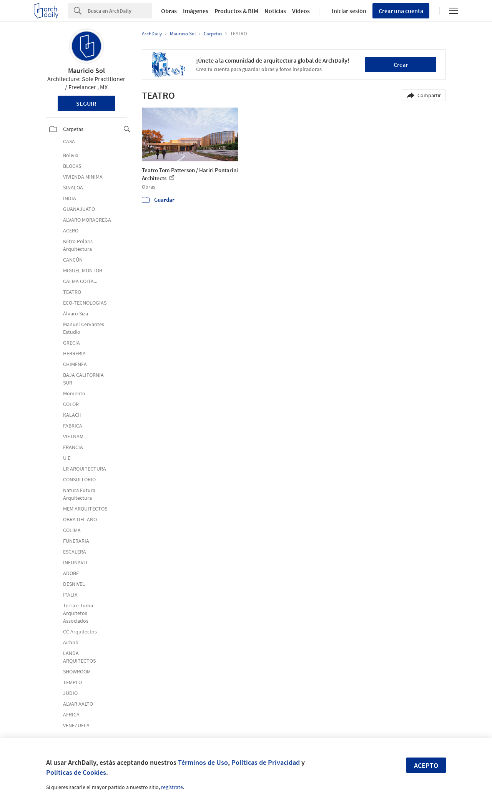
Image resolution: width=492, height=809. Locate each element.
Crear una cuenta (401, 11)
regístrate (172, 787)
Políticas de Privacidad (265, 762)
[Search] (120, 10)
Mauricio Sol (86, 70)
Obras (169, 11)
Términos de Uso (203, 762)
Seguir (86, 103)
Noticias (275, 11)
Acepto (426, 765)
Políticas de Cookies (76, 772)
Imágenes (195, 11)
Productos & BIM (236, 11)
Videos (301, 11)
